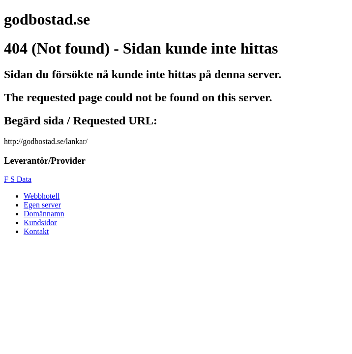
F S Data (17, 179)
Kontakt (36, 231)
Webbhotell (41, 196)
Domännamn (44, 213)
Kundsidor (40, 222)
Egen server (42, 205)
